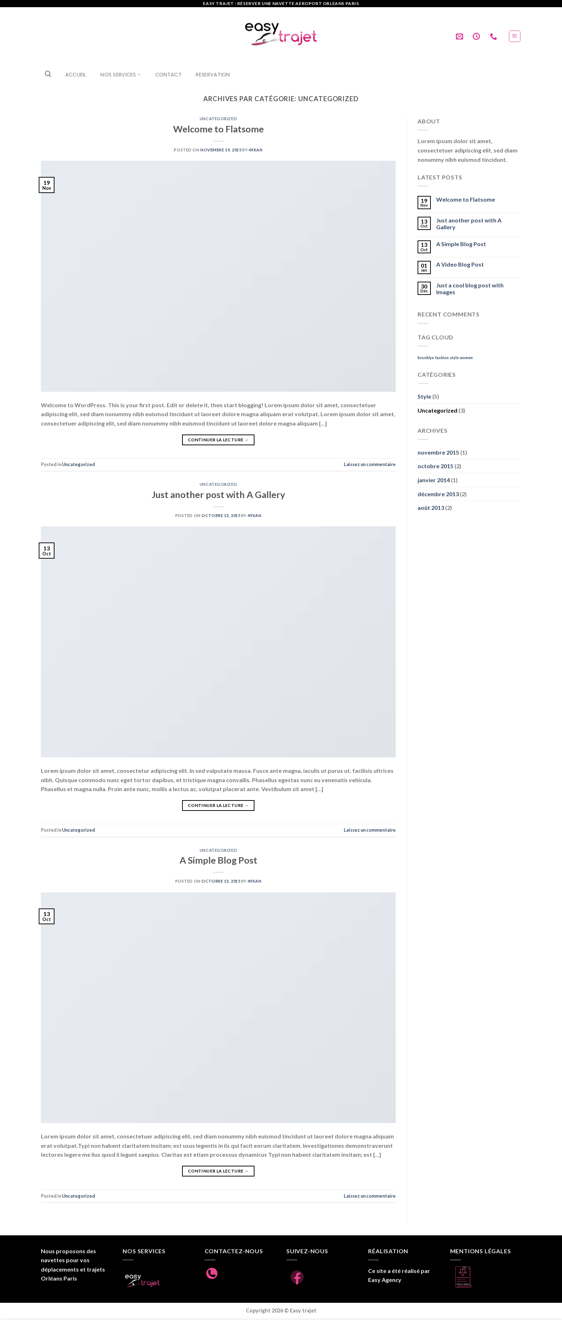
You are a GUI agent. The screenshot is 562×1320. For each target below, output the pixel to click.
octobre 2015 (435, 465)
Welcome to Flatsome (218, 128)
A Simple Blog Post (218, 860)
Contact (168, 74)
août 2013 (431, 507)
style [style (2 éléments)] (454, 357)
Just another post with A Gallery (218, 494)
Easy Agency (384, 1279)
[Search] (48, 74)
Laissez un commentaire (370, 464)
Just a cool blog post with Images (470, 288)
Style (424, 396)
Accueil (75, 74)
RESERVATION (213, 74)
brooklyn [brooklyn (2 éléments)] (426, 357)
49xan (256, 149)
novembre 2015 (438, 452)
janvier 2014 (434, 479)
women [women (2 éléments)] (466, 357)
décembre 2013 (438, 493)
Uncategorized (218, 118)
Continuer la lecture (218, 439)
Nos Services (120, 74)
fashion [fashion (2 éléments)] (442, 357)
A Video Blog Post (460, 264)
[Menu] (515, 36)
